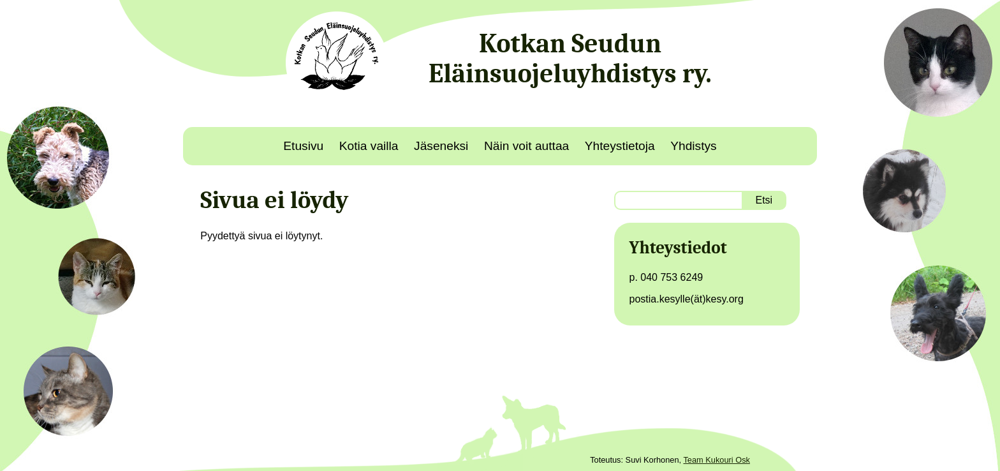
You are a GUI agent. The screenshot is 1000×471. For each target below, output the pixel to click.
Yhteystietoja (620, 146)
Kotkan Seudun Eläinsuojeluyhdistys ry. (570, 59)
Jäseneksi (441, 146)
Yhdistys (693, 146)
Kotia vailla (369, 146)
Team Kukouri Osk (716, 460)
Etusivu (303, 146)
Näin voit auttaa (526, 146)
